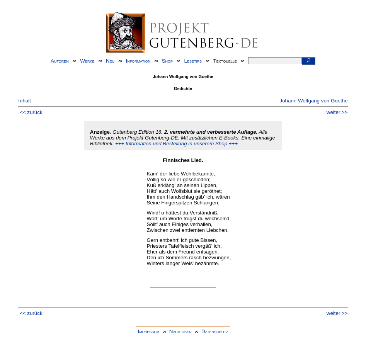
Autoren (60, 61)
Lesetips (193, 61)
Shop (167, 61)
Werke (87, 61)
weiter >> (337, 112)
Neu (110, 61)
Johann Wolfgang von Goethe (314, 101)
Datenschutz (214, 331)
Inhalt (24, 101)
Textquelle (225, 61)
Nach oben (180, 331)
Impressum (148, 331)
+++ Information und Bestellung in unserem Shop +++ (176, 143)
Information (138, 61)
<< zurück (31, 112)
